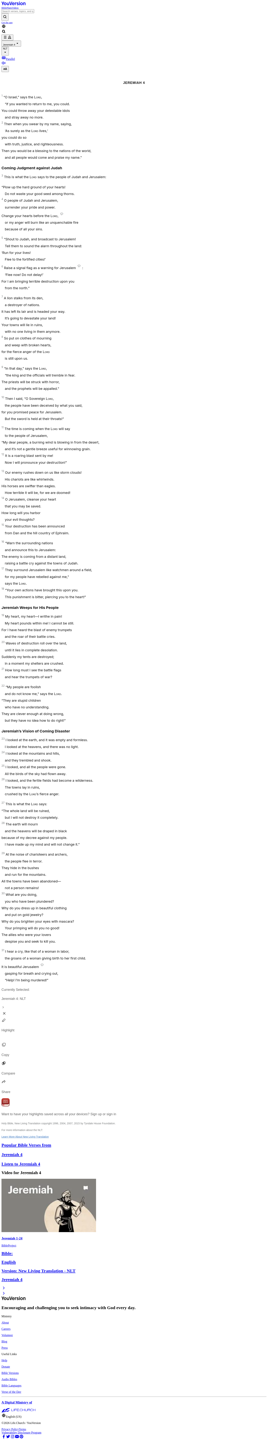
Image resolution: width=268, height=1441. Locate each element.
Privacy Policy (10, 1429)
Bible (4, 7)
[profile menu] (7, 37)
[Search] (17, 11)
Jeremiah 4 (11, 43)
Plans (9, 7)
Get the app (7, 22)
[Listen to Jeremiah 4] (3, 64)
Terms (22, 1429)
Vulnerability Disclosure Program (21, 1432)
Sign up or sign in (103, 1114)
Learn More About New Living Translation (25, 1136)
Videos (15, 7)
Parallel (8, 59)
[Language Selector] (134, 26)
